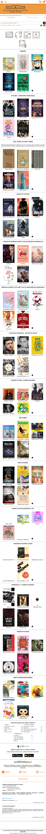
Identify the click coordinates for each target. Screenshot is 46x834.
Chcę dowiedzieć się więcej (15, 833)
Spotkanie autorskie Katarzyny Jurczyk (12, 784)
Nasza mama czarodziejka (18, 739)
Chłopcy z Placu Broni (8, 729)
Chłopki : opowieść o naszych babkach (30, 729)
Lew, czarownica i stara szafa (29, 730)
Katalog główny (11, 17)
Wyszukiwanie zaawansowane (8, 25)
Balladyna (15, 740)
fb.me (16, 800)
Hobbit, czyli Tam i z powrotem (9, 726)
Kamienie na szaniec (8, 731)
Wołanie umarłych (27, 731)
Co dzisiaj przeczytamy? (8, 806)
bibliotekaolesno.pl (8, 798)
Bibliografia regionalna (32, 17)
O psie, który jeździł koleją (18, 736)
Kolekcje (18, 25)
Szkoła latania (6, 727)
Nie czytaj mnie (16, 735)
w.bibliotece (37, 765)
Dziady (5, 730)
